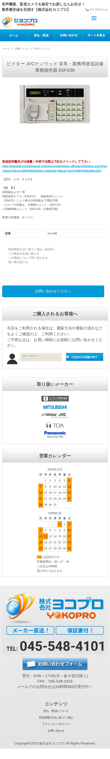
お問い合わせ (56, 740)
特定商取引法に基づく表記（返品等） (32, 249)
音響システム (22, 48)
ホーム (6, 48)
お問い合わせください (53, 291)
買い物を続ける (18, 262)
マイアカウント (93, 10)
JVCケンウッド (42, 48)
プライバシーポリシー (56, 731)
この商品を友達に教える (23, 253)
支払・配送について (56, 713)
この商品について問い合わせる (28, 257)
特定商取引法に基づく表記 (56, 722)
